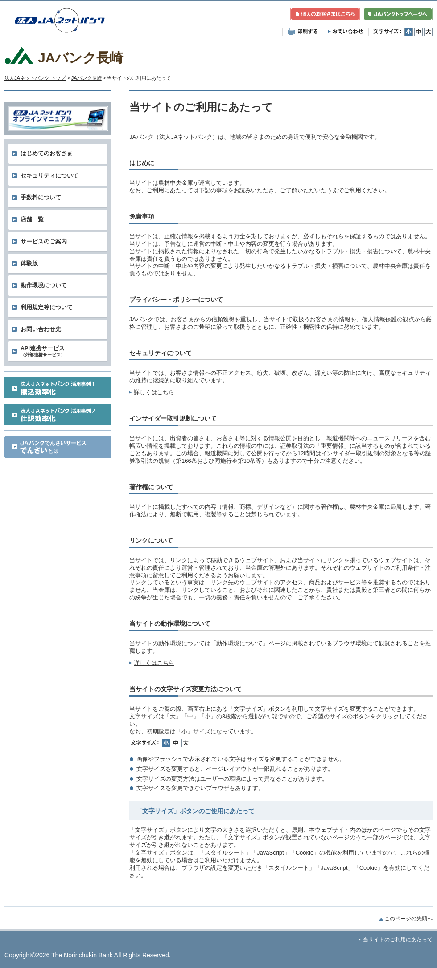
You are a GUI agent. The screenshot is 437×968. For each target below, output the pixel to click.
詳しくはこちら (154, 392)
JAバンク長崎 (86, 78)
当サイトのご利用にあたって (398, 939)
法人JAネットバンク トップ (35, 78)
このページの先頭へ (408, 918)
